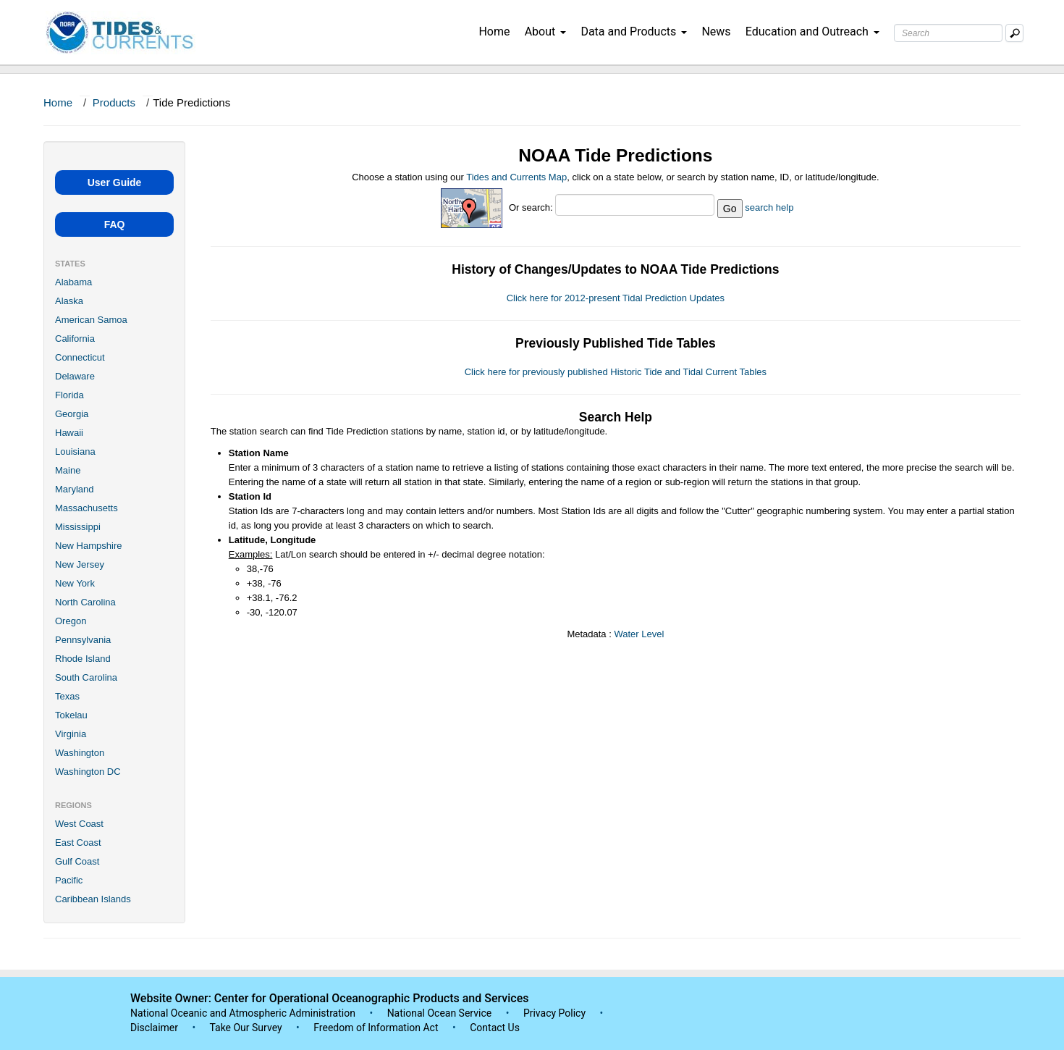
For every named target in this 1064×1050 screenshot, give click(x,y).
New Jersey (79, 564)
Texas (67, 696)
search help (769, 207)
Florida (69, 395)
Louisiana (75, 451)
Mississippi (78, 526)
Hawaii (69, 432)
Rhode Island (83, 658)
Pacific (69, 880)
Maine (67, 470)
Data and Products (633, 31)
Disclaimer (154, 1027)
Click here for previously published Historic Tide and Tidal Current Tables (616, 371)
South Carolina (86, 677)
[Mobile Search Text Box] (1014, 33)
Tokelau (71, 715)
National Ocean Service (439, 1013)
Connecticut (80, 357)
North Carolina (85, 602)
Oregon (70, 621)
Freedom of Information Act (375, 1027)
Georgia (71, 413)
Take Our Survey (246, 1027)
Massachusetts (86, 508)
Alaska (69, 300)
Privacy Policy (554, 1013)
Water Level (639, 634)
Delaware (75, 376)
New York (75, 583)
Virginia (70, 733)
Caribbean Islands (93, 899)
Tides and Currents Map (516, 177)
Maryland (74, 489)
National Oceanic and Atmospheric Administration (242, 1013)
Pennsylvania (83, 639)
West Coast (79, 823)
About (546, 31)
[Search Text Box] (948, 33)
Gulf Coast (77, 861)
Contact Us (495, 1027)
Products (114, 102)
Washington (79, 752)
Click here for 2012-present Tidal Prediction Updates (616, 298)
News (715, 31)
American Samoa (91, 319)
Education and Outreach (812, 31)
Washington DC (88, 771)
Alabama (73, 282)
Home (494, 31)
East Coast (78, 842)
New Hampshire (88, 545)
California (75, 338)
